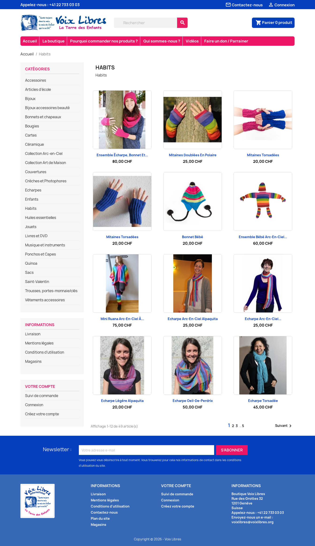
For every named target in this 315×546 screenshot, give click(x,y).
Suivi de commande (41, 395)
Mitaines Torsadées (263, 155)
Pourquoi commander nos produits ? (104, 41)
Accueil (30, 41)
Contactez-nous (104, 512)
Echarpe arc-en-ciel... (263, 319)
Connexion (34, 405)
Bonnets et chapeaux (43, 117)
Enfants (31, 199)
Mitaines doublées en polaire (192, 155)
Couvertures (35, 172)
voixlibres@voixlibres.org (252, 522)
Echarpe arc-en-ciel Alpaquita (193, 319)
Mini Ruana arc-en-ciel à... (122, 319)
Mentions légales (39, 343)
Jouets (30, 227)
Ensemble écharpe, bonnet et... (122, 155)
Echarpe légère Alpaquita (122, 400)
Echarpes (33, 190)
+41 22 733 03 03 (64, 4)
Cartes (31, 135)
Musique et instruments (45, 245)
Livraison (32, 334)
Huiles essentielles (40, 217)
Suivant (284, 426)
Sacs (29, 272)
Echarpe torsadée (263, 400)
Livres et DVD (36, 236)
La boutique (53, 41)
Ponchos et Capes (40, 254)
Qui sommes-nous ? (161, 41)
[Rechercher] (145, 23)
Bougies (32, 126)
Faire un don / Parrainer (226, 41)
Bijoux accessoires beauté (47, 108)
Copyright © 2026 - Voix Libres (157, 539)
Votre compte (40, 387)
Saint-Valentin (37, 281)
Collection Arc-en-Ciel (43, 153)
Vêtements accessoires (45, 300)
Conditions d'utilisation (44, 352)
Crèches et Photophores (45, 181)
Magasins (33, 361)
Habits (30, 208)
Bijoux (30, 98)
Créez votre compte (42, 414)
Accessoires (35, 80)
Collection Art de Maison (45, 162)
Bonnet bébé (192, 237)
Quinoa (31, 263)
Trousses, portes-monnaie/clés (51, 291)
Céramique (34, 144)
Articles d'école (38, 89)
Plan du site (100, 518)
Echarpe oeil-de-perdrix (193, 400)
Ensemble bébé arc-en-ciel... (263, 237)
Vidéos (192, 41)
